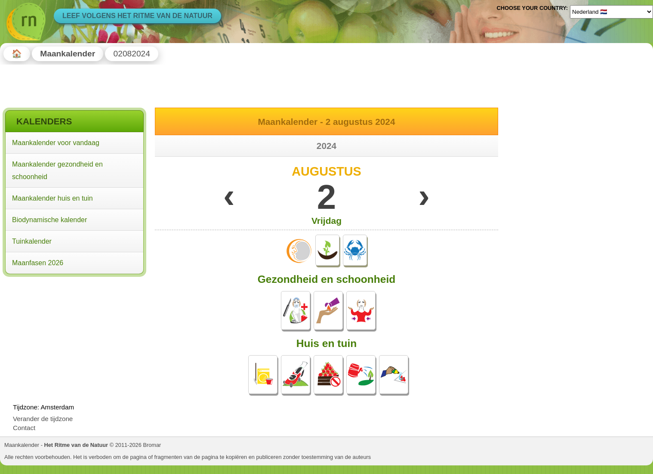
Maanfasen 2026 (37, 262)
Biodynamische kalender (49, 219)
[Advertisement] (74, 335)
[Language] (611, 11)
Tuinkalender (32, 241)
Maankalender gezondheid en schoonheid (57, 170)
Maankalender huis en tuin (52, 198)
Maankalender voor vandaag (55, 142)
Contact (24, 427)
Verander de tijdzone (43, 418)
